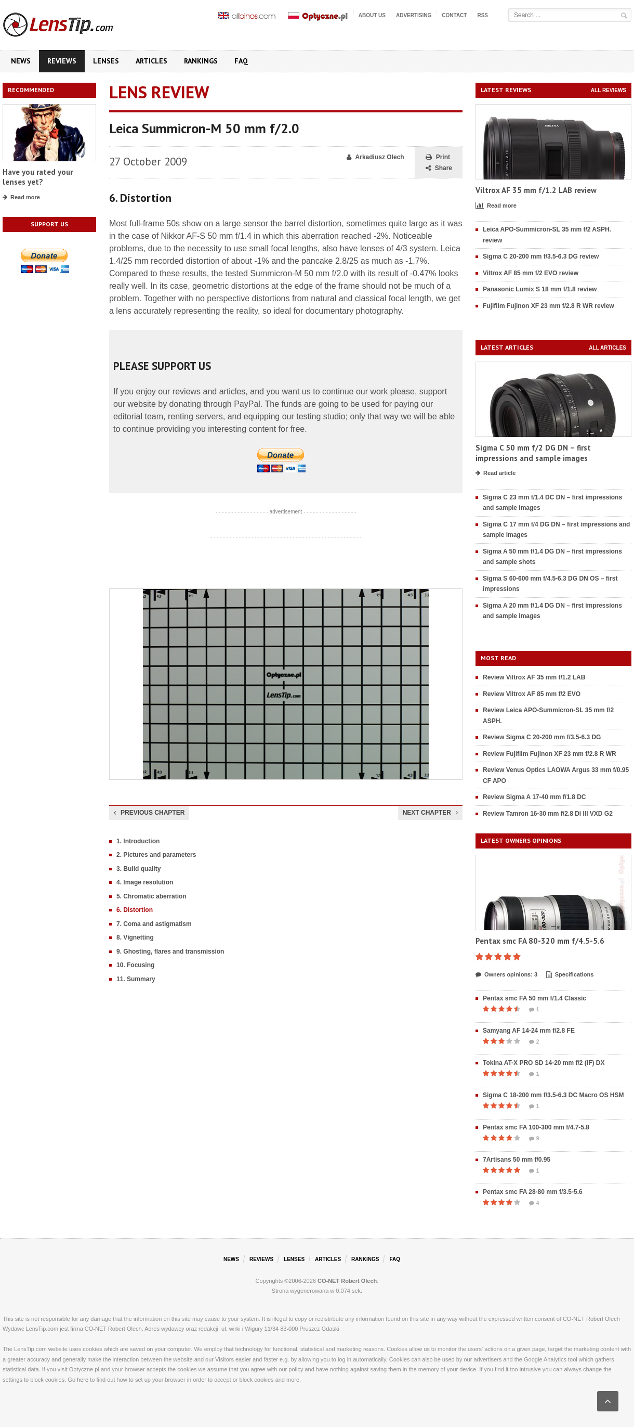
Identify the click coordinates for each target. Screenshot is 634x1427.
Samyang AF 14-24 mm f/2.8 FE (529, 1030)
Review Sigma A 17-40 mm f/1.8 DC (534, 797)
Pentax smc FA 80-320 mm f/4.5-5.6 (540, 941)
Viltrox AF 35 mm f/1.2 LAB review (536, 190)
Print (438, 157)
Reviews (61, 61)
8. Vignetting (135, 937)
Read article (496, 473)
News (21, 61)
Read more (21, 197)
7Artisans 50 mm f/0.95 (516, 1159)
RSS (482, 15)
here (82, 1380)
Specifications (570, 975)
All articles (607, 348)
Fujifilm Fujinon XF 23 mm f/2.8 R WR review (548, 306)
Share (439, 168)
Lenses (106, 61)
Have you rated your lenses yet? (38, 177)
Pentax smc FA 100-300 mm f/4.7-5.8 (536, 1127)
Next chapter (430, 812)
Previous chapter (149, 812)
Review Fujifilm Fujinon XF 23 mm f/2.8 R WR (549, 753)
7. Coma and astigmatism (154, 924)
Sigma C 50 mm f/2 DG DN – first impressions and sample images (533, 453)
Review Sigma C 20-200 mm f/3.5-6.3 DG (542, 737)
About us (372, 15)
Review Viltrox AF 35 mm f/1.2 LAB (534, 677)
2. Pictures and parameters (156, 854)
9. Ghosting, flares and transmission (170, 951)
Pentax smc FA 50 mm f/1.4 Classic (534, 998)
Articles (151, 61)
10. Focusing (135, 965)
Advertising (413, 15)
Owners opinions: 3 (506, 975)
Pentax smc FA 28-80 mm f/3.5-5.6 (533, 1191)
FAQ (241, 61)
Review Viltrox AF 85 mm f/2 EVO (531, 694)
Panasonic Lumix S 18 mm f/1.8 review (540, 289)
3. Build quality (138, 868)
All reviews (608, 90)
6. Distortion (134, 910)
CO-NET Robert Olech (347, 1281)
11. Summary (135, 979)
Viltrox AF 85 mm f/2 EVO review (530, 273)
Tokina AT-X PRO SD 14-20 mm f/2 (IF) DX (544, 1062)
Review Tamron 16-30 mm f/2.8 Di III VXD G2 (548, 813)
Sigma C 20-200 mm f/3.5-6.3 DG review (541, 256)
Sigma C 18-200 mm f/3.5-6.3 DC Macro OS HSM (553, 1095)
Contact (454, 15)
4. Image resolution (144, 882)
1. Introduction (138, 841)
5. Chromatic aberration (151, 896)
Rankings (201, 61)
